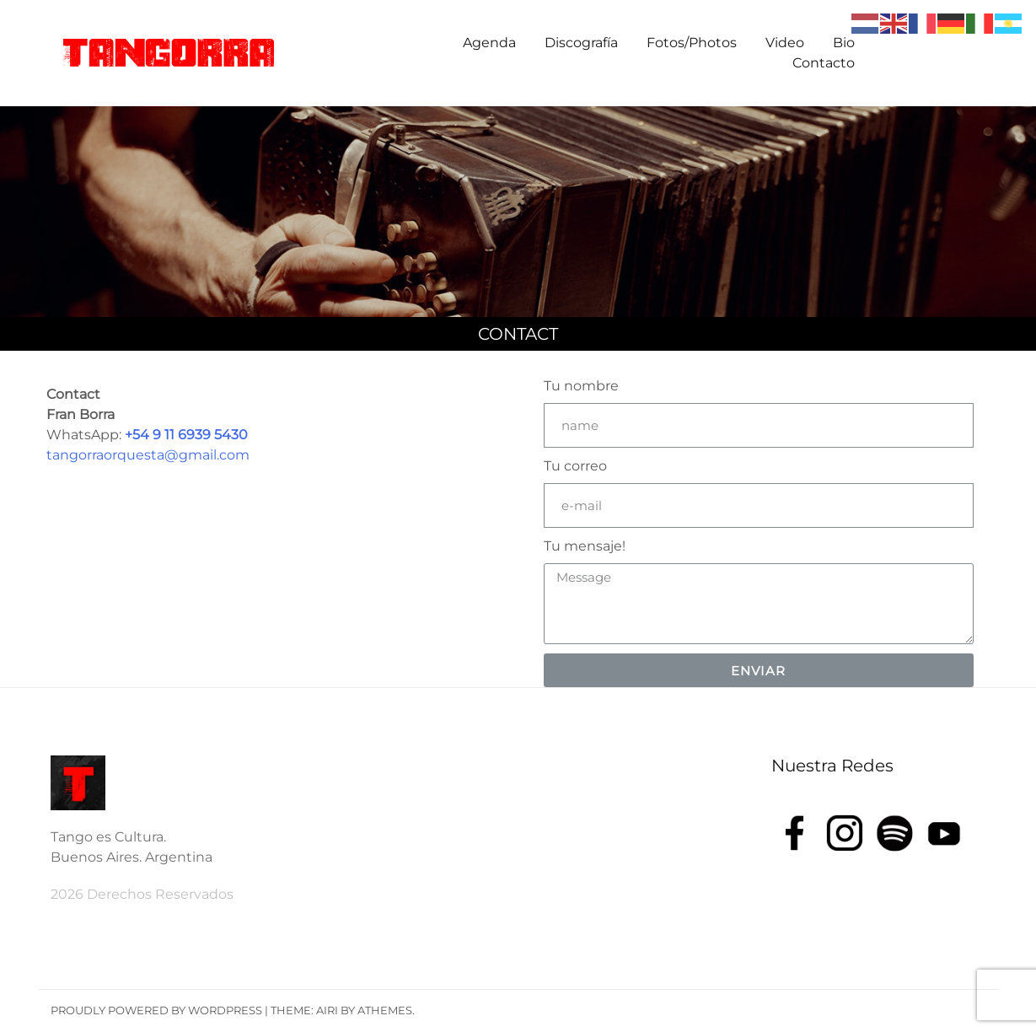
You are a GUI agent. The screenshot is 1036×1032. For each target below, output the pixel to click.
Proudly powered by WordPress (156, 1010)
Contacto (823, 63)
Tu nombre (581, 386)
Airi (327, 1010)
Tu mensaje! (584, 546)
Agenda (489, 43)
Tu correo (575, 466)
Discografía (581, 43)
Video (784, 43)
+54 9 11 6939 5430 (186, 435)
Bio (844, 43)
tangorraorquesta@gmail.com (148, 455)
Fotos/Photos (692, 43)
